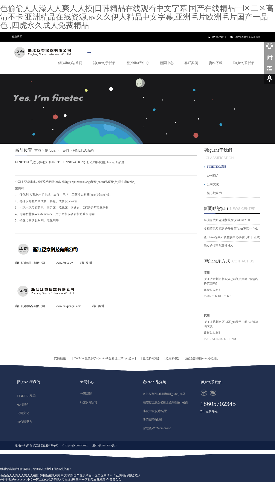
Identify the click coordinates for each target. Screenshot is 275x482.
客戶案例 (191, 63)
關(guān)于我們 (104, 63)
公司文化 (213, 184)
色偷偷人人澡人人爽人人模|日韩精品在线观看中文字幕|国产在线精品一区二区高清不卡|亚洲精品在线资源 (70, 475)
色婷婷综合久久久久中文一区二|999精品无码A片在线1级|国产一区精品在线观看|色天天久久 (60, 479)
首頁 (37, 150)
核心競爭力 (214, 193)
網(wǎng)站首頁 (70, 63)
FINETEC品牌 (83, 150)
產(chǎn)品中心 (137, 63)
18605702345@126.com (247, 36)
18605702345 (219, 36)
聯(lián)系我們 (244, 63)
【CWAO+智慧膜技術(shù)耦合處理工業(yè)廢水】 (104, 358)
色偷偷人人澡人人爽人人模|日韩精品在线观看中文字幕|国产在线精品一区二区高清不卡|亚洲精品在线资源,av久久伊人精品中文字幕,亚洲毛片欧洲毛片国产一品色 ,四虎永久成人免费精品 (137, 17)
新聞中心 (167, 63)
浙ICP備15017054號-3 (104, 445)
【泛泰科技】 (172, 358)
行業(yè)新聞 (88, 402)
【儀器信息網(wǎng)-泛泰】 (201, 358)
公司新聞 (86, 393)
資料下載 (216, 63)
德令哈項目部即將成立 (219, 245)
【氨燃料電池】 (150, 358)
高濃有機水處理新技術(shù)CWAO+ (227, 220)
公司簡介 (213, 175)
